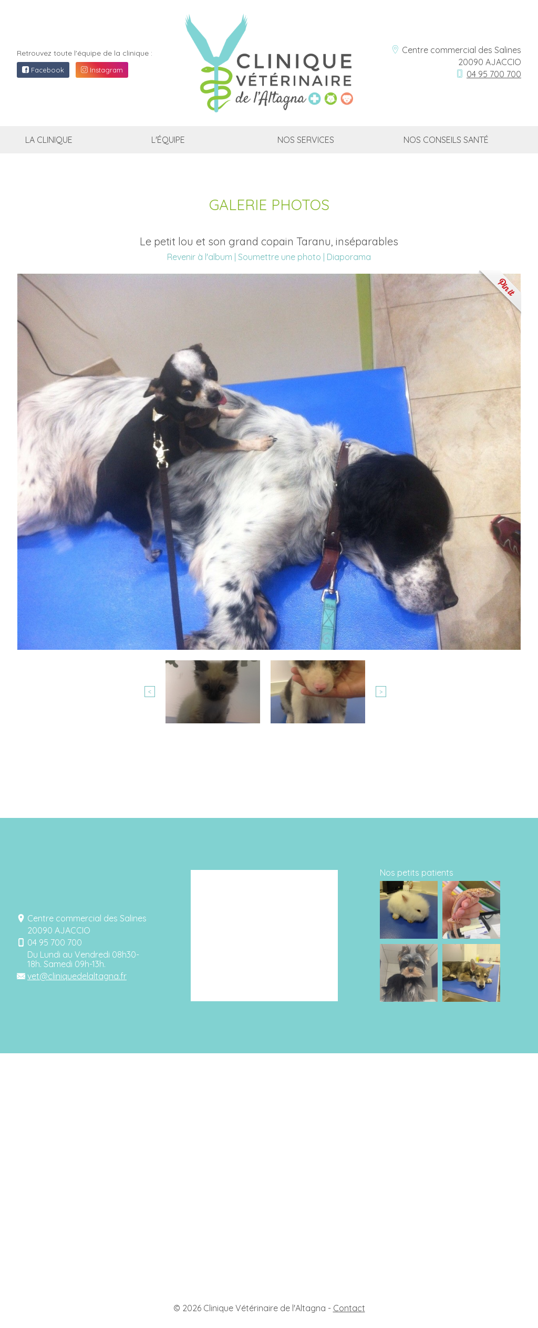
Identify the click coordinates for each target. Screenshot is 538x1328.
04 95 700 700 (494, 74)
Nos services (305, 139)
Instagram (102, 70)
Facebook (43, 70)
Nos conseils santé (446, 139)
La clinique (49, 139)
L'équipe (168, 139)
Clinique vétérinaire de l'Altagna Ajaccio (260, 44)
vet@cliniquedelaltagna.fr (77, 976)
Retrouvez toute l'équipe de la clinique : (84, 53)
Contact (349, 1308)
